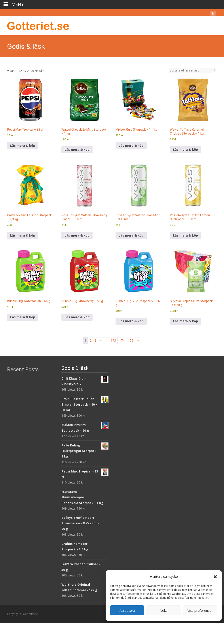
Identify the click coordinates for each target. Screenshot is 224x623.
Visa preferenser (200, 610)
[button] (215, 576)
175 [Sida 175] (130, 340)
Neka (163, 610)
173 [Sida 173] (113, 340)
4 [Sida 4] (101, 340)
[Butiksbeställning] (191, 70)
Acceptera (127, 610)
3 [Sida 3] (96, 340)
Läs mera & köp (22, 145)
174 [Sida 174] (122, 340)
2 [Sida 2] (90, 340)
